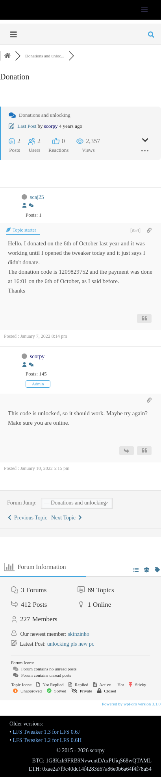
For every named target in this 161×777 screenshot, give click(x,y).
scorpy (51, 126)
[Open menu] (144, 10)
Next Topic (66, 518)
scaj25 (37, 197)
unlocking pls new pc (70, 644)
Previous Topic (27, 518)
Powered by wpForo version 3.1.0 (131, 704)
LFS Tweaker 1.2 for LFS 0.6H (47, 740)
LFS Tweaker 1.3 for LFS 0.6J (46, 732)
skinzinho (78, 634)
